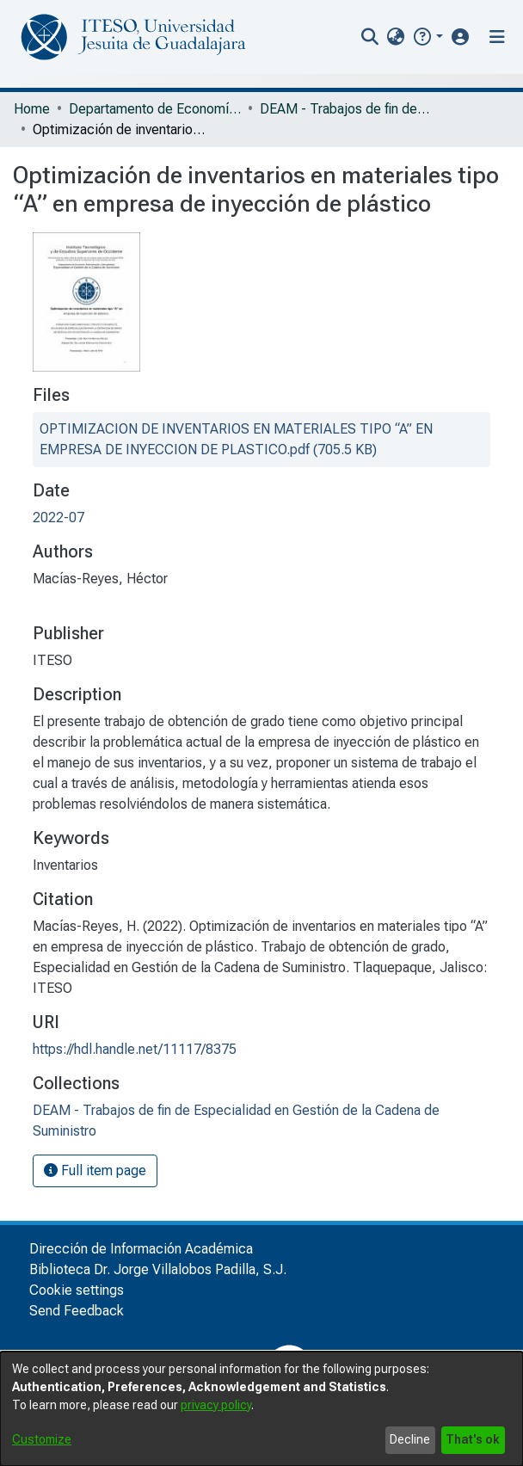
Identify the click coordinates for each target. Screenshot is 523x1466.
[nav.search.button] (370, 37)
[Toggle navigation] (497, 37)
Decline (410, 1439)
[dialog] (261, 1409)
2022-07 (58, 517)
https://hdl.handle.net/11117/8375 (135, 1049)
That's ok (473, 1439)
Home (32, 109)
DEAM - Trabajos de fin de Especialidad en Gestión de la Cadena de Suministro (346, 109)
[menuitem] (396, 37)
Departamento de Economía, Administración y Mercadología (155, 109)
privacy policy (216, 1405)
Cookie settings (76, 1290)
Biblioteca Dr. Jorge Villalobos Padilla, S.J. (157, 1269)
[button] (427, 36)
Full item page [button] (95, 1170)
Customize (41, 1439)
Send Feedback (76, 1311)
